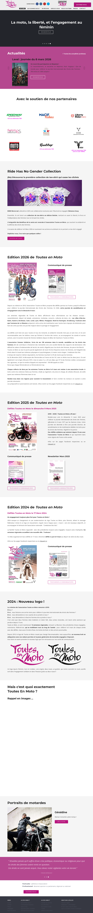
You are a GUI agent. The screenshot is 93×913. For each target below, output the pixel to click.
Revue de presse (11, 910)
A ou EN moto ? (45, 904)
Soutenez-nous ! (31, 891)
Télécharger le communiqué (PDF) (61, 297)
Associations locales (46, 906)
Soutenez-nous (81, 4)
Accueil (22, 8)
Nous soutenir (66, 8)
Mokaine (79, 908)
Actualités (16, 53)
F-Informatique (71, 904)
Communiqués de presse (27, 904)
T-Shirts (43, 908)
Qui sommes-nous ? (33, 8)
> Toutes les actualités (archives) (74, 54)
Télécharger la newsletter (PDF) (61, 488)
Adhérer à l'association (47, 910)
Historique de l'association (27, 910)
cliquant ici (78, 384)
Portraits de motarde (46, 902)
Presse (75, 8)
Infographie (10, 908)
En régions (45, 8)
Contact (82, 8)
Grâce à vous (55, 8)
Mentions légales (65, 902)
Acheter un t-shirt (16, 238)
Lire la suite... (61, 821)
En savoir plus (46, 32)
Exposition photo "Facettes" (28, 908)
